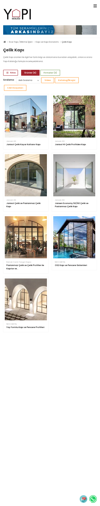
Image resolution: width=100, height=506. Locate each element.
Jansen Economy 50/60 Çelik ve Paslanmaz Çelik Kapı (71, 205)
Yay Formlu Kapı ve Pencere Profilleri (25, 327)
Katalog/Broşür (67, 80)
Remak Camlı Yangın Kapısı (18, 262)
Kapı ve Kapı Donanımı (47, 41)
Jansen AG (11, 141)
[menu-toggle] (95, 6)
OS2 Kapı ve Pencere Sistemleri (71, 265)
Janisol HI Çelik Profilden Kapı (70, 144)
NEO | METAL (60, 262)
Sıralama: (8, 79)
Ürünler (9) (30, 72)
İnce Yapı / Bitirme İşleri (21, 41)
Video (48, 80)
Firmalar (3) (50, 72)
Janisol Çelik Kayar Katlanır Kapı (23, 144)
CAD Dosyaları (15, 87)
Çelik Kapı (67, 41)
